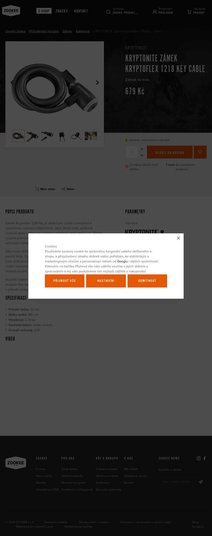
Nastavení (105, 281)
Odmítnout (147, 281)
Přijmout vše (64, 281)
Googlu (122, 261)
